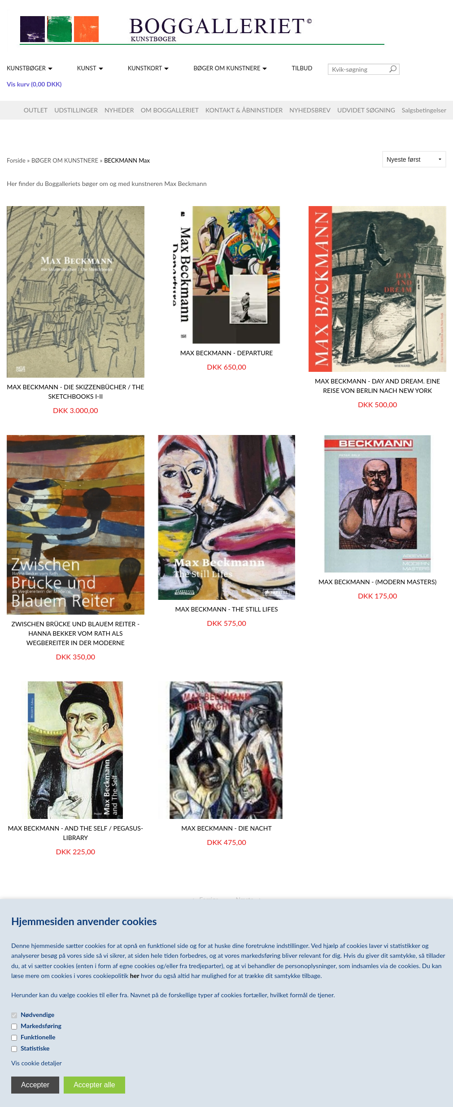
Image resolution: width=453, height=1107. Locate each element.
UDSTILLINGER (76, 110)
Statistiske (35, 1048)
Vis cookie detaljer (36, 1063)
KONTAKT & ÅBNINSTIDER (244, 110)
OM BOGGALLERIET (170, 110)
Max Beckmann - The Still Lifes (226, 609)
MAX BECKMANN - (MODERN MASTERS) (377, 582)
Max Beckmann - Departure (226, 353)
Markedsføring (41, 1025)
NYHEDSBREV (310, 110)
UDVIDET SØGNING (366, 110)
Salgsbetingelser (424, 110)
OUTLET (36, 110)
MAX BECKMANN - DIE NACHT (226, 828)
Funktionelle (38, 1037)
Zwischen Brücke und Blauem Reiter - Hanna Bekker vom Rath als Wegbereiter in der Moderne (76, 633)
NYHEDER (119, 110)
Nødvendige (37, 1014)
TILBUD (302, 68)
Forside (16, 160)
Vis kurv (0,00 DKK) (34, 84)
